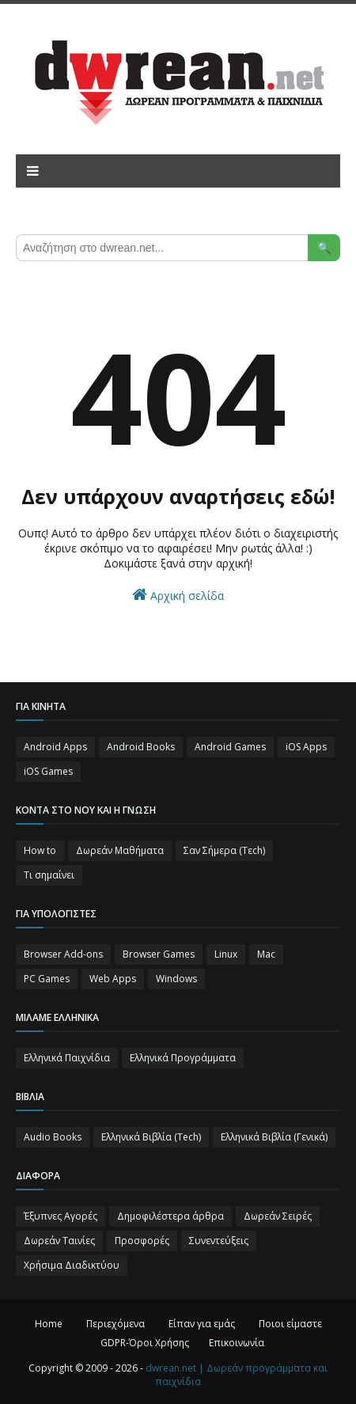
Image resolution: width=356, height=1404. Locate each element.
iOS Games (48, 771)
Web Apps (112, 978)
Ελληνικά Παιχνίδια (67, 1057)
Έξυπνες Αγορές (60, 1216)
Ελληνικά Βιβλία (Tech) (151, 1137)
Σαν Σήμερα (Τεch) (224, 850)
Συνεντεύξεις (218, 1240)
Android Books (141, 746)
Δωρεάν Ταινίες (59, 1240)
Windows (176, 978)
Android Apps (55, 746)
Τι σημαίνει (49, 875)
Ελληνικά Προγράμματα (183, 1057)
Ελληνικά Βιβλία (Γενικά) (274, 1137)
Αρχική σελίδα (178, 594)
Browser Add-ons (63, 954)
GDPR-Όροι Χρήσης (144, 1342)
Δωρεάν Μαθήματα (120, 850)
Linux (225, 954)
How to (40, 850)
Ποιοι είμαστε (290, 1323)
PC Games (47, 978)
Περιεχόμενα (115, 1323)
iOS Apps (306, 746)
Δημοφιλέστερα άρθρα (170, 1216)
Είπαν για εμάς (202, 1323)
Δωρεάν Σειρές (278, 1216)
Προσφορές (142, 1240)
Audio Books (52, 1137)
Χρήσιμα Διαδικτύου (71, 1265)
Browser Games (159, 954)
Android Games (230, 746)
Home (48, 1323)
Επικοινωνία (236, 1342)
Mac (266, 954)
